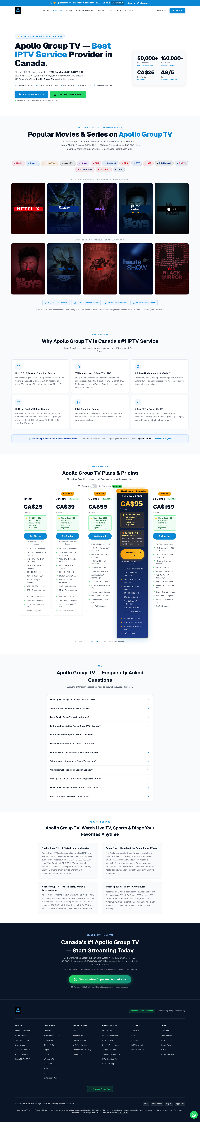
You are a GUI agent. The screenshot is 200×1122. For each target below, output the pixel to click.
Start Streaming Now (31, 94)
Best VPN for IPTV (22, 1059)
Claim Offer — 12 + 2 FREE (132, 554)
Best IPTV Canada (22, 1031)
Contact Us (77, 1054)
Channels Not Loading (82, 1049)
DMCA (163, 1049)
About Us (135, 1031)
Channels (101, 10)
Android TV (48, 1040)
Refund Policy (166, 1045)
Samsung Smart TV (52, 1035)
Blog (119, 10)
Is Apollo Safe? (137, 1049)
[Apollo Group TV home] (18, 10)
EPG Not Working (80, 1045)
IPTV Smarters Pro (109, 1059)
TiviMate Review (109, 1049)
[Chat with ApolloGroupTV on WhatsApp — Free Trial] (194, 1115)
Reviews (134, 1040)
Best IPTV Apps (108, 1064)
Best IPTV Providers (110, 1045)
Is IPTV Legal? (137, 1045)
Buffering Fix (78, 1035)
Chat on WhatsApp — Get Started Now (100, 979)
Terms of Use (166, 1031)
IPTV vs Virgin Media (110, 1035)
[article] (28, 209)
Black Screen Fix (80, 1040)
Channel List (20, 1045)
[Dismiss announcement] (196, 3)
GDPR (163, 1040)
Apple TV (48, 1049)
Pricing (69, 10)
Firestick (47, 1031)
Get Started (177, 10)
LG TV (46, 1054)
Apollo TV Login (21, 1054)
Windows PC (49, 1059)
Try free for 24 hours (95, 641)
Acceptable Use (167, 1054)
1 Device (83, 486)
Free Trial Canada (22, 1040)
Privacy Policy (166, 1035)
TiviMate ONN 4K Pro (111, 1054)
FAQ (111, 10)
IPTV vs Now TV (109, 1040)
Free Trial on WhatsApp (68, 94)
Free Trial (57, 10)
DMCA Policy (123, 1113)
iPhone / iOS (49, 1045)
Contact (129, 10)
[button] (100, 3)
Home (46, 10)
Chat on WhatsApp (100, 1089)
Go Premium (164, 536)
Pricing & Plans (21, 1035)
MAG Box (48, 1064)
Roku (46, 1068)
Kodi (46, 1073)
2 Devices (110, 486)
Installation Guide (84, 10)
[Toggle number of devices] (93, 486)
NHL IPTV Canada (22, 1049)
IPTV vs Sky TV (108, 1031)
